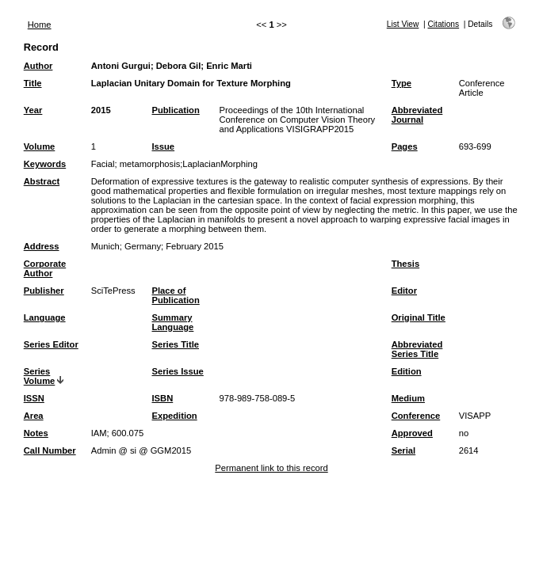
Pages (405, 146)
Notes (36, 433)
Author (38, 65)
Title (33, 83)
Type (401, 83)
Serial (403, 450)
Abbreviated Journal (417, 114)
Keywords (45, 164)
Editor (404, 290)
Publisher (44, 290)
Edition (407, 371)
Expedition (174, 415)
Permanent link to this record (271, 468)
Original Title (418, 317)
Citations (443, 24)
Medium (408, 398)
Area (34, 415)
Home (40, 24)
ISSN (34, 398)
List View (403, 24)
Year (33, 110)
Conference (416, 415)
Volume (39, 146)
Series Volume (39, 376)
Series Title (175, 344)
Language (45, 317)
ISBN (162, 398)
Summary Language (172, 322)
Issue (162, 146)
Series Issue (177, 371)
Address (41, 246)
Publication (175, 110)
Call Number (50, 450)
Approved (412, 433)
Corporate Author (45, 268)
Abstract (41, 181)
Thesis (405, 263)
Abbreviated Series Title (417, 349)
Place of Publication (175, 295)
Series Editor (51, 344)
